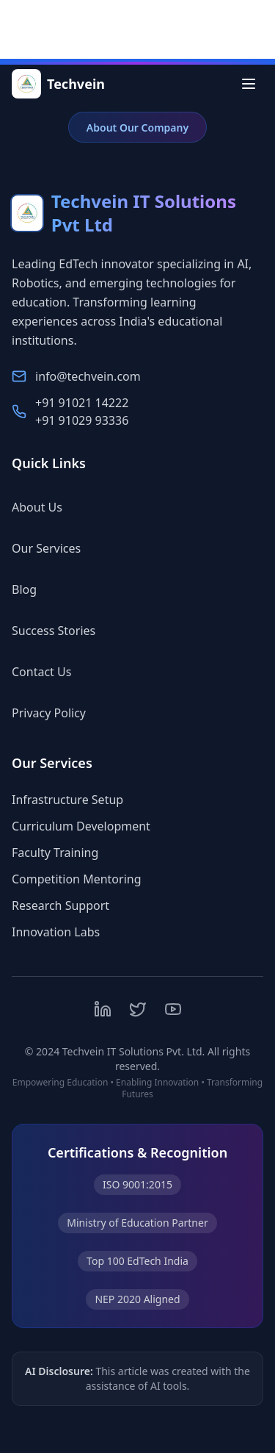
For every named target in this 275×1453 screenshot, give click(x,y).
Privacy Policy (56, 713)
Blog (31, 589)
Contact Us (49, 672)
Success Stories (61, 631)
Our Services (53, 548)
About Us (44, 507)
